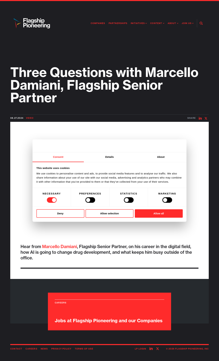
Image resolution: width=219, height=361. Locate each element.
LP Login (140, 348)
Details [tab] (109, 156)
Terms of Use (84, 348)
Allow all (158, 213)
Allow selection (109, 213)
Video (30, 118)
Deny (60, 213)
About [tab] (161, 156)
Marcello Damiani (59, 246)
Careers (31, 348)
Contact (16, 348)
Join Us (186, 23)
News (44, 348)
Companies (98, 23)
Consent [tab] (58, 156)
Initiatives (138, 23)
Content (156, 23)
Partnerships (118, 23)
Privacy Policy (61, 348)
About (172, 23)
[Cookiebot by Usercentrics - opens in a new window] (168, 145)
